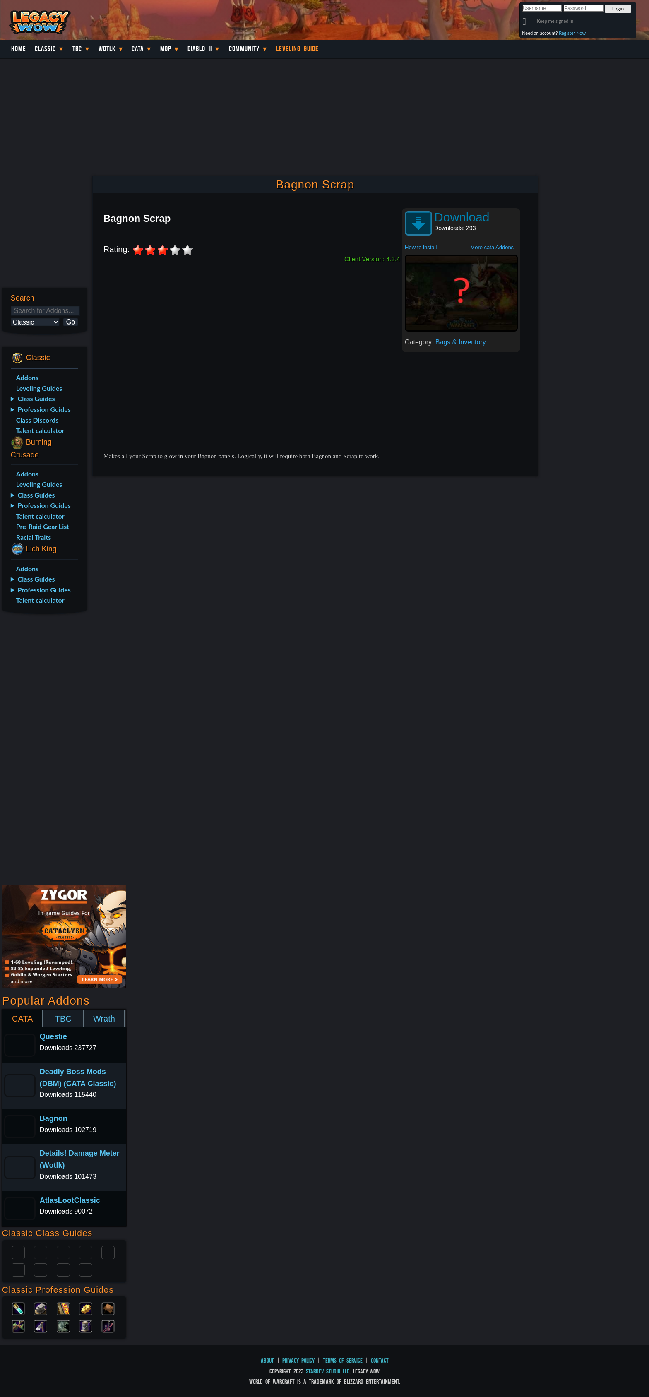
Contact (380, 1360)
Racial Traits (33, 537)
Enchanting (63, 1308)
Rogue (18, 1269)
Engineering (85, 1308)
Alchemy (18, 1308)
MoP (165, 49)
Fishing (108, 1325)
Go (70, 321)
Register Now (572, 33)
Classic (45, 49)
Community (244, 49)
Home (18, 49)
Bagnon (53, 1118)
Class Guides (36, 398)
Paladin (18, 1251)
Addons (27, 377)
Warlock (108, 1251)
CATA (22, 1018)
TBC (77, 49)
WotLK (107, 49)
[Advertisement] (44, 751)
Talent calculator (40, 430)
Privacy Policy (298, 1360)
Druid (40, 1251)
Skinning (63, 1325)
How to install (421, 247)
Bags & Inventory (460, 342)
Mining (40, 1325)
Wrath (104, 1018)
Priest (63, 1251)
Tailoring (85, 1325)
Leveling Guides (39, 388)
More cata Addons (492, 247)
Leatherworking (108, 1308)
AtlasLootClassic (70, 1200)
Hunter (85, 1269)
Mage (40, 1269)
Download (461, 217)
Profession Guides (44, 409)
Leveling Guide (297, 49)
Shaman (63, 1269)
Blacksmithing (40, 1308)
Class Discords (37, 420)
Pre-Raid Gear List (42, 526)
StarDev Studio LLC (327, 1371)
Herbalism (18, 1325)
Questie (53, 1036)
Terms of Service (343, 1360)
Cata (138, 49)
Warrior (85, 1251)
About (267, 1360)
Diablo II (199, 49)
